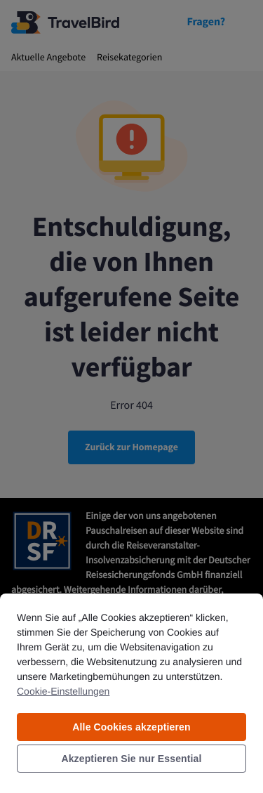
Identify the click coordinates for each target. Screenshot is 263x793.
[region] (131, 692)
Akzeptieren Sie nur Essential (131, 758)
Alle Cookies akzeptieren (131, 727)
